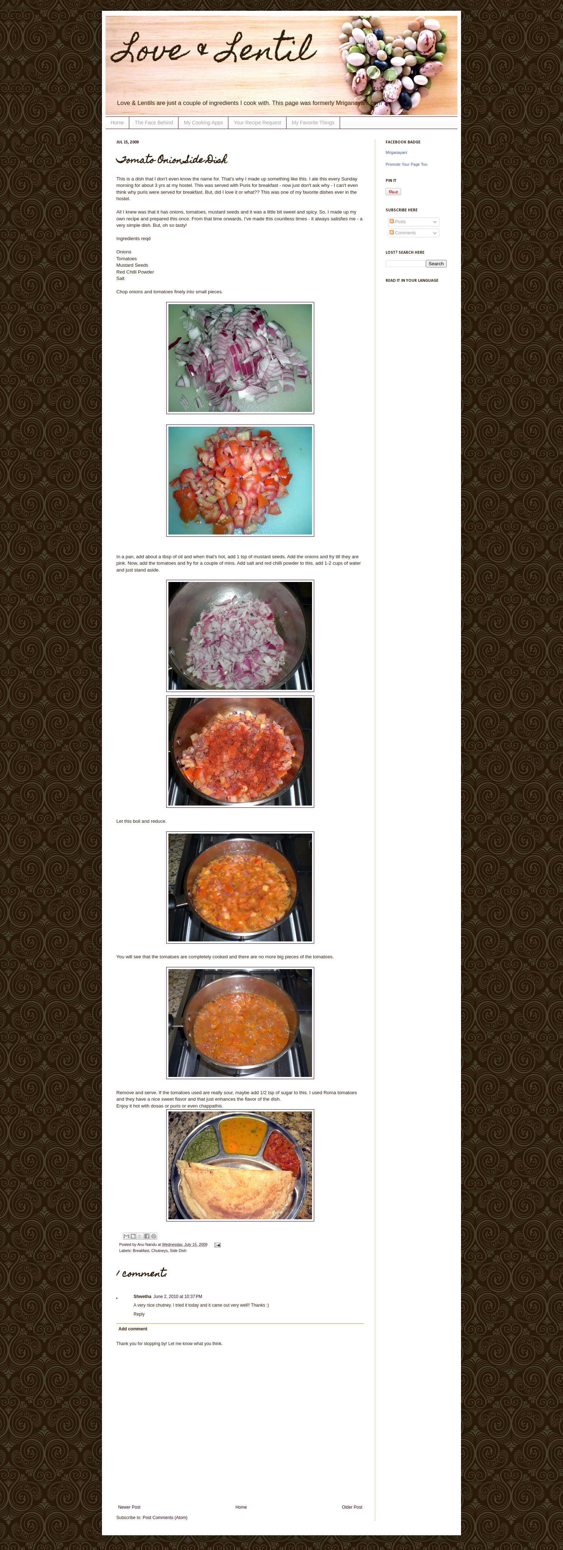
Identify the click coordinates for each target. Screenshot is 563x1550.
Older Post (352, 1507)
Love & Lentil (215, 53)
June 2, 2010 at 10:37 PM (177, 1296)
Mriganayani (396, 152)
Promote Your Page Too (406, 164)
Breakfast (141, 1250)
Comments (403, 232)
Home (117, 122)
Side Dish (178, 1250)
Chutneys (159, 1250)
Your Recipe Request (257, 122)
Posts (398, 221)
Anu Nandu (147, 1244)
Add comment (132, 1328)
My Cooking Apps (203, 122)
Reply (139, 1314)
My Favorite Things (313, 122)
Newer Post (129, 1507)
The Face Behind (154, 122)
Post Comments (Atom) (165, 1517)
